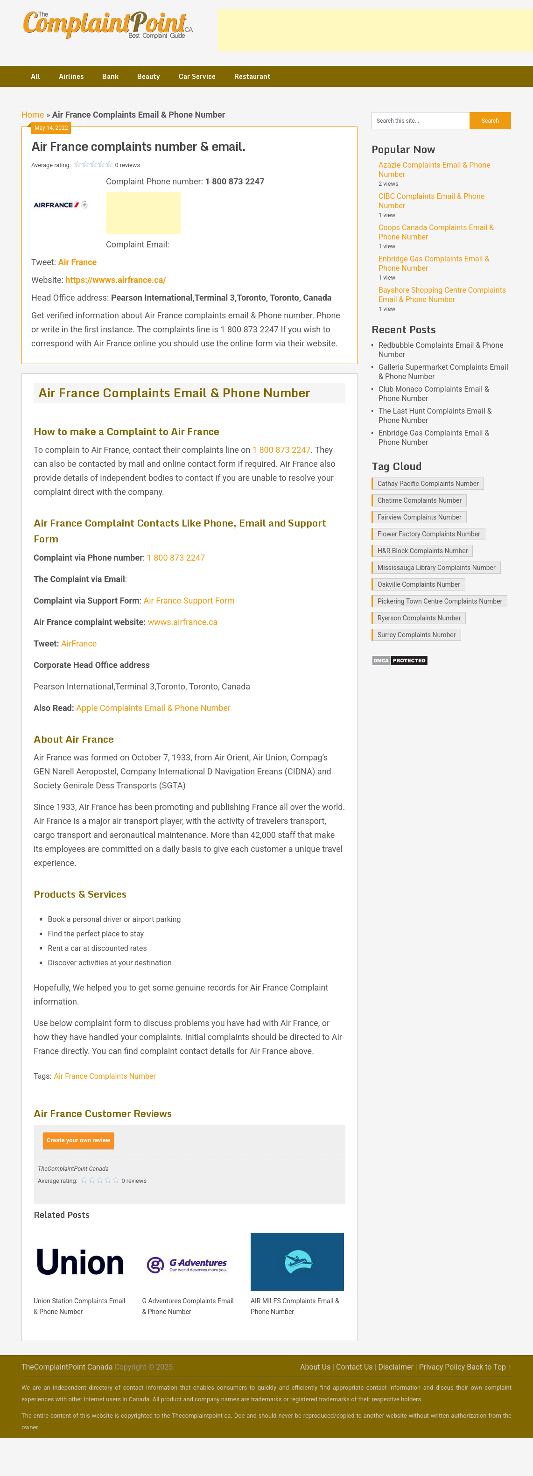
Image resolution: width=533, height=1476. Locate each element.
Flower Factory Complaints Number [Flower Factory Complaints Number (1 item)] (429, 534)
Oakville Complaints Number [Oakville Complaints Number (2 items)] (419, 584)
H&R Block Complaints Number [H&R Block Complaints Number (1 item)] (423, 551)
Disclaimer (395, 1367)
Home (32, 114)
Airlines (71, 76)
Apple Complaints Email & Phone (137, 708)
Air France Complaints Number (104, 1076)
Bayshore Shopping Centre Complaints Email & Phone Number (442, 295)
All (35, 76)
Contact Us (354, 1367)
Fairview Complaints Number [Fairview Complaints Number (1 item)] (420, 517)
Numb (210, 708)
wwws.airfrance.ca (183, 622)
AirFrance (79, 643)
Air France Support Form (189, 600)
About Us (315, 1367)
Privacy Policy (442, 1367)
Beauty (148, 76)
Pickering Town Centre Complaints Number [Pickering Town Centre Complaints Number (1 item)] (440, 601)
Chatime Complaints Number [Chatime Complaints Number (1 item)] (420, 500)
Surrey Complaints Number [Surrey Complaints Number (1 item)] (417, 635)
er (227, 708)
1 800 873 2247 (281, 450)
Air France (77, 262)
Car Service (197, 76)
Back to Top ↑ (489, 1367)
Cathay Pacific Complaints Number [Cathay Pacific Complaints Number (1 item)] (428, 483)
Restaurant (252, 76)
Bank (110, 76)
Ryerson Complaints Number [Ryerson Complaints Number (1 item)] (419, 618)
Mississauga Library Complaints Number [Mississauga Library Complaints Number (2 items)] (437, 567)
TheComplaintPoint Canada (66, 1367)
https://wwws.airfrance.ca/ (115, 280)
